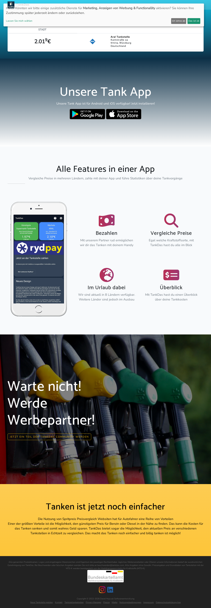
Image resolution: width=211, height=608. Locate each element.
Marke (114, 601)
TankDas (21, 4)
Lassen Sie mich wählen (19, 21)
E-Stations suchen (147, 5)
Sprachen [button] (194, 5)
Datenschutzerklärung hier (168, 601)
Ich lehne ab (178, 21)
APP (95, 5)
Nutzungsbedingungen (130, 601)
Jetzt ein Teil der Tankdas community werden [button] (49, 436)
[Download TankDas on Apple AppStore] (124, 114)
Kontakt (58, 601)
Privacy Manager (93, 601)
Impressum (148, 601)
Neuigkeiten (82, 5)
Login (166, 5)
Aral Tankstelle (120, 37)
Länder (105, 5)
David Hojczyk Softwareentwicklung (117, 598)
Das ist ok (193, 21)
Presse (106, 601)
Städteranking (122, 5)
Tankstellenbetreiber (74, 601)
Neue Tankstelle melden (41, 601)
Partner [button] (178, 5)
